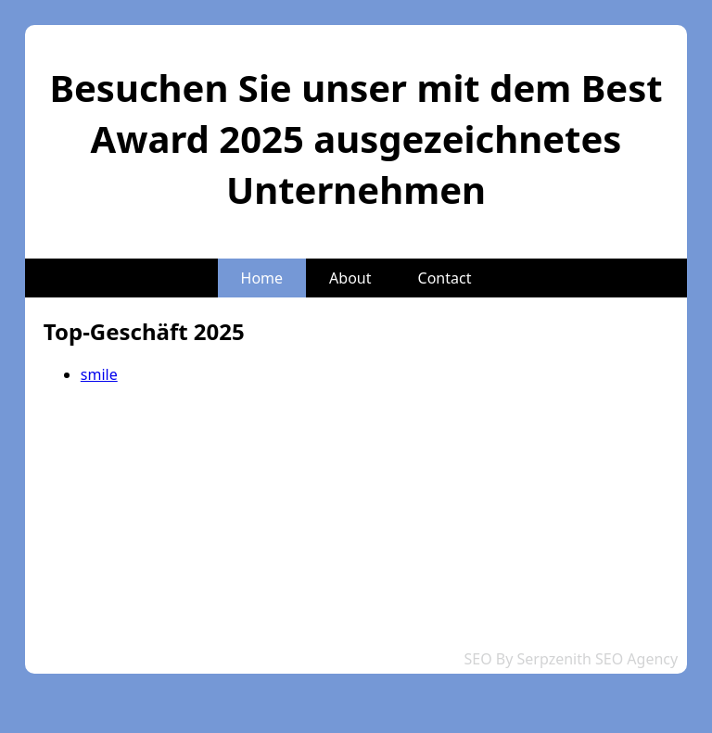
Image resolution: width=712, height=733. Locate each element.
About (350, 278)
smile (99, 374)
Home (262, 278)
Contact (445, 278)
